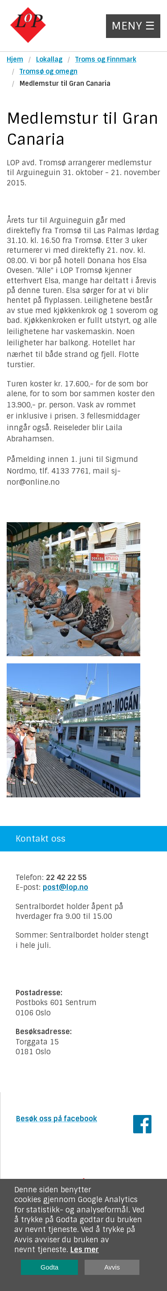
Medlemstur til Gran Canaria (65, 84)
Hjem (15, 59)
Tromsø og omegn (48, 71)
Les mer (84, 1249)
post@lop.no (65, 887)
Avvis (112, 1267)
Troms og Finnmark (105, 59)
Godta (49, 1267)
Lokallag (49, 59)
